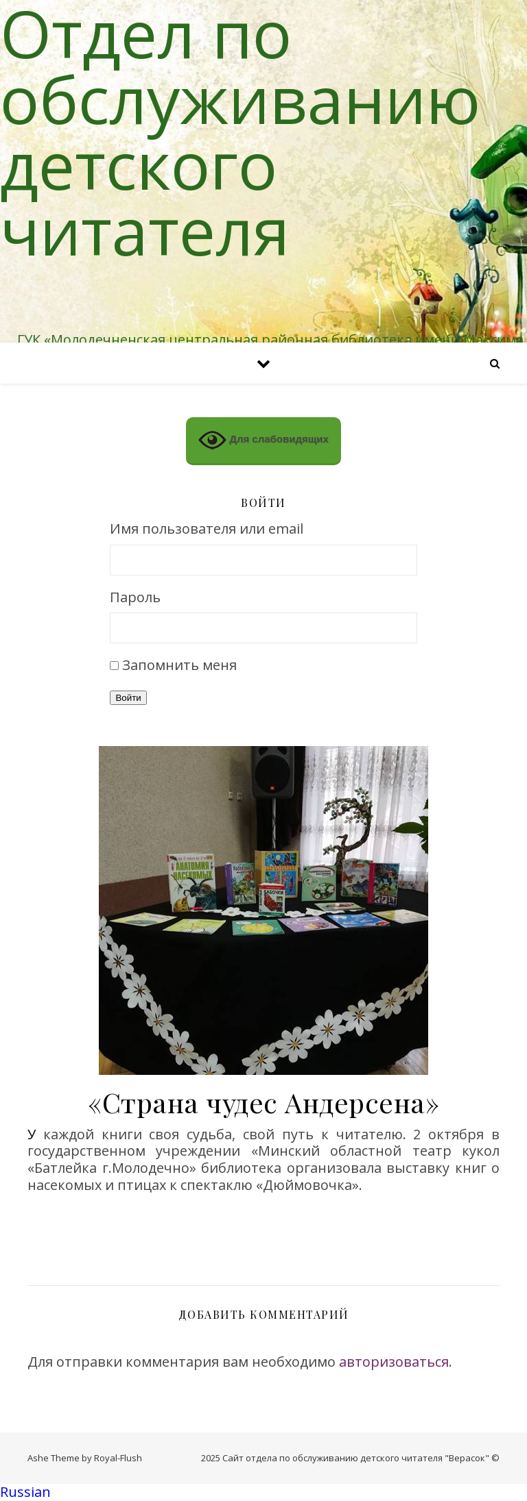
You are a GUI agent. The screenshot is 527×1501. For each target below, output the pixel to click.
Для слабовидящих (263, 440)
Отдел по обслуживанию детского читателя (240, 131)
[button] (263, 1492)
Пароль (135, 597)
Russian (25, 1492)
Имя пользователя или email (206, 529)
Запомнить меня (179, 665)
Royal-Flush (118, 1458)
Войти (128, 698)
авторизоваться (394, 1361)
